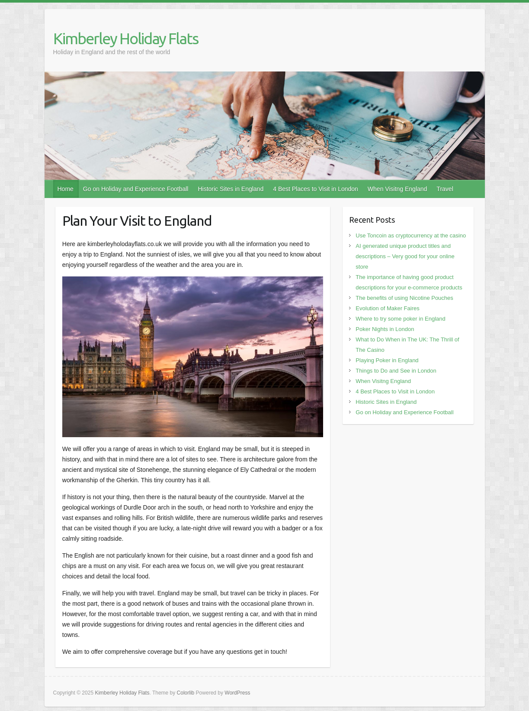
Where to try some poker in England (400, 318)
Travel (444, 188)
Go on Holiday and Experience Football (136, 188)
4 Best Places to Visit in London (315, 188)
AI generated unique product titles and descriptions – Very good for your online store (405, 256)
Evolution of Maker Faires (387, 308)
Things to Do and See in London (396, 370)
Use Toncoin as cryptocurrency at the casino (411, 235)
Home (66, 188)
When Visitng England (397, 188)
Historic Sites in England (230, 188)
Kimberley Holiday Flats (125, 38)
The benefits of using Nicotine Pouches (404, 298)
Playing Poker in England (387, 360)
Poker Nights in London (385, 329)
